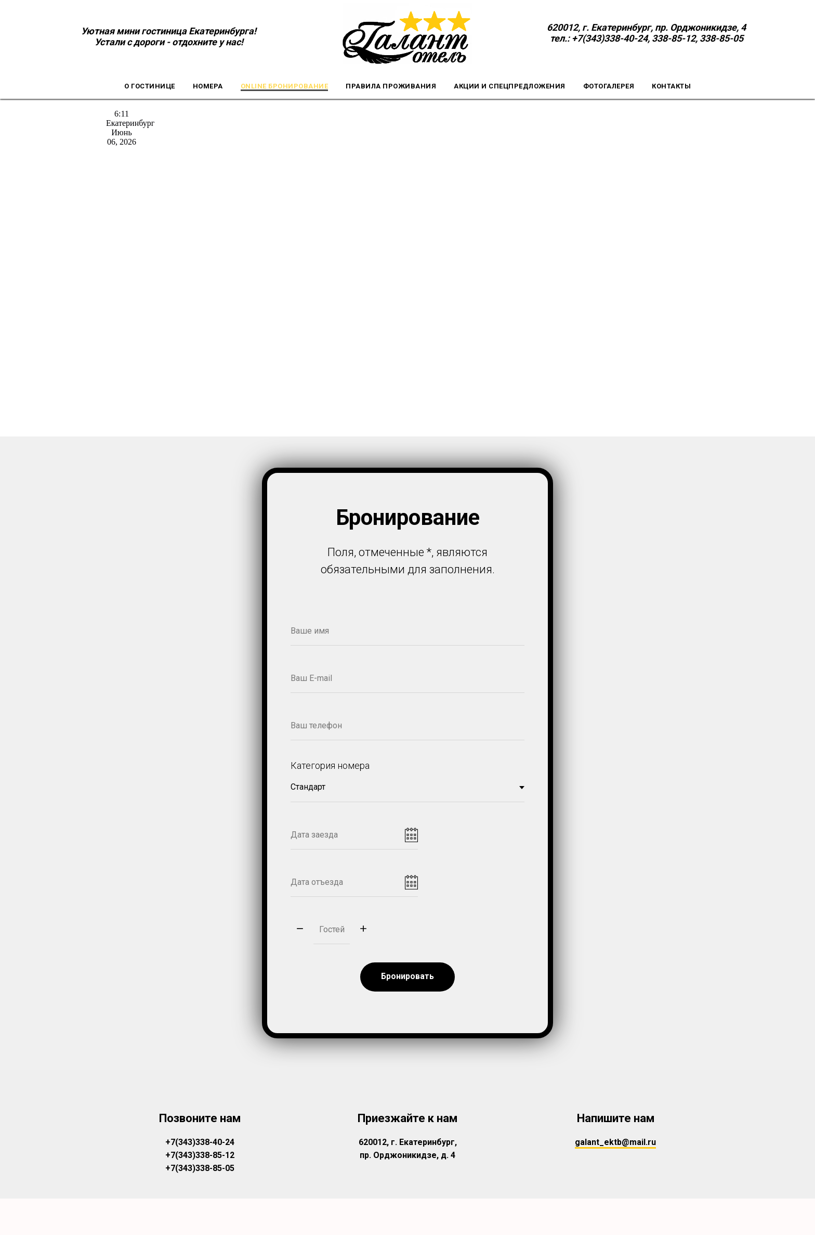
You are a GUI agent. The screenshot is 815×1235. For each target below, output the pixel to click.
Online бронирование (284, 86)
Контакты (671, 86)
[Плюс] (363, 935)
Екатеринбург (130, 123)
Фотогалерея (609, 86)
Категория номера (330, 770)
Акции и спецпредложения (510, 86)
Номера (208, 86)
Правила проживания (391, 86)
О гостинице (149, 86)
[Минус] (300, 935)
